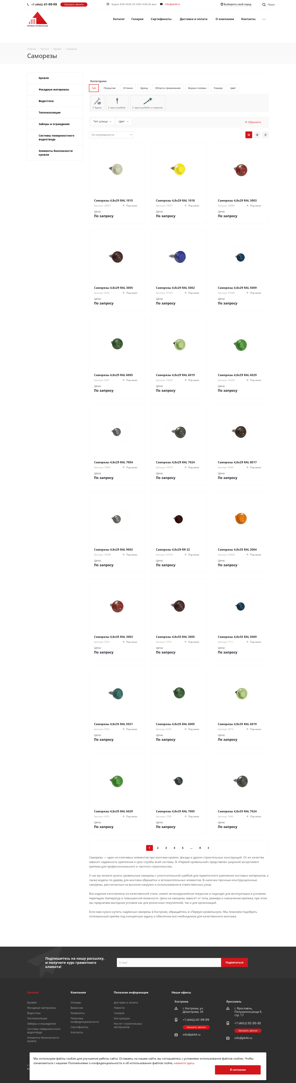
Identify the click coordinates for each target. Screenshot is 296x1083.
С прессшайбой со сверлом (147, 107)
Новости (119, 1008)
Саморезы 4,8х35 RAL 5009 (237, 637)
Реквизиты (78, 1013)
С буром (97, 107)
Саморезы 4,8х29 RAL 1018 (175, 200)
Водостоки (46, 101)
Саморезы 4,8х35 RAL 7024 (237, 811)
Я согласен (238, 1069)
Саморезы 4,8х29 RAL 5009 (237, 288)
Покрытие (110, 88)
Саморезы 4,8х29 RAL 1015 (113, 200)
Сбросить (254, 122)
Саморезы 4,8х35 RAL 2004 (237, 549)
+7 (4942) (44, 4)
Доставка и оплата (193, 19)
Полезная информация (131, 992)
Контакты (248, 19)
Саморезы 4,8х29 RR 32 (173, 549)
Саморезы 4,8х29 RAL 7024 (175, 462)
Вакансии (77, 1008)
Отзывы (76, 1002)
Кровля (44, 78)
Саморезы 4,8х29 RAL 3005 (113, 288)
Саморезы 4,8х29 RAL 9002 (113, 549)
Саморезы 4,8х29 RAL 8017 (237, 462)
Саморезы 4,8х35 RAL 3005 (175, 637)
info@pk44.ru (172, 4)
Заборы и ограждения (54, 124)
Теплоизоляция (49, 112)
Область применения (167, 88)
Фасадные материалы (54, 89)
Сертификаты (161, 19)
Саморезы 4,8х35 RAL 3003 (113, 637)
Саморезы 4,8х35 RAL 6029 (113, 811)
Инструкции (122, 1018)
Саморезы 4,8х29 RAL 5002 (175, 288)
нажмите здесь (184, 1063)
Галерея (137, 19)
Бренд (144, 88)
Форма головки (197, 88)
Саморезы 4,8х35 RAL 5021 (113, 724)
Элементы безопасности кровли (56, 152)
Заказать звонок (74, 4)
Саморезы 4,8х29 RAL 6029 (237, 375)
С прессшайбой (117, 107)
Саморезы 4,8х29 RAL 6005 (113, 375)
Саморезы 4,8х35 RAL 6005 (175, 724)
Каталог (119, 19)
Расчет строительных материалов (128, 1025)
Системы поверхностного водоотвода (56, 137)
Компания (78, 992)
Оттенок (128, 88)
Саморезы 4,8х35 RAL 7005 (175, 811)
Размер (218, 88)
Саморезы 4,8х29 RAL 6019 (175, 375)
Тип (94, 88)
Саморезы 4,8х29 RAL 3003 (237, 200)
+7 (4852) (247, 1023)
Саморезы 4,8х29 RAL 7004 (113, 462)
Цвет (233, 88)
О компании (225, 19)
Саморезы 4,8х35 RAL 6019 (237, 724)
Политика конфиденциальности (85, 1020)
